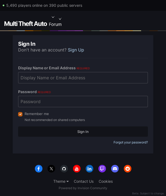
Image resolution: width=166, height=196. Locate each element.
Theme (61, 181)
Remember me (37, 114)
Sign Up (76, 50)
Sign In (83, 131)
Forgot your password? (131, 142)
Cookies (106, 181)
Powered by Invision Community (83, 188)
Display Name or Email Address (54, 68)
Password (34, 91)
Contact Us (84, 181)
